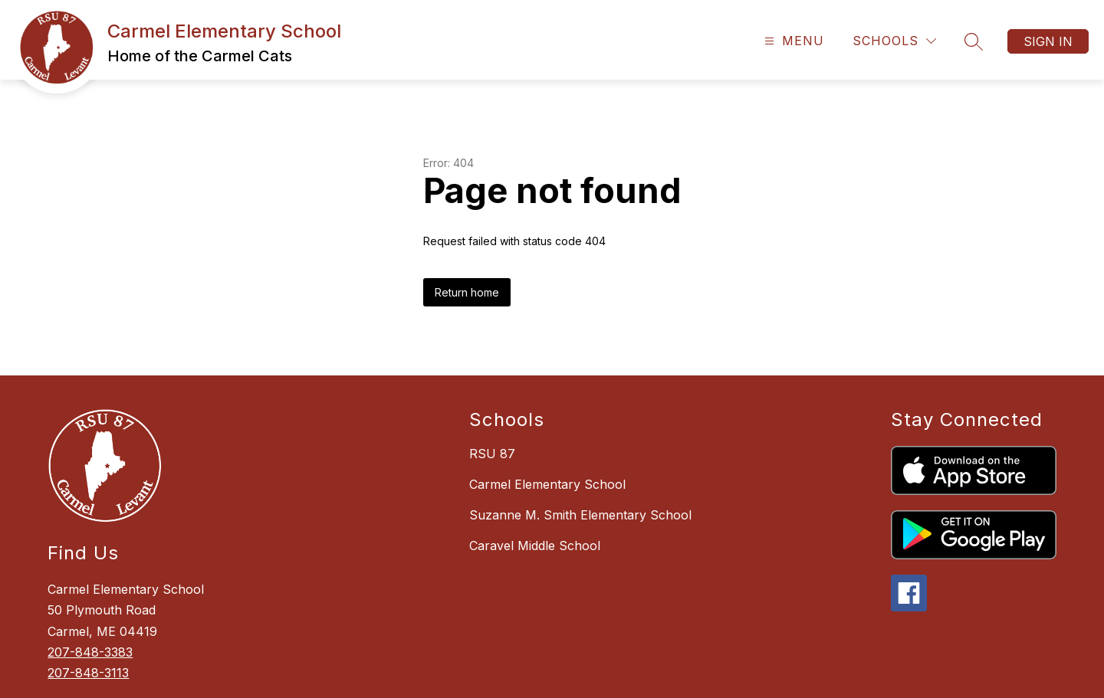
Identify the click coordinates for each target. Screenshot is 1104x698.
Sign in (1048, 41)
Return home (467, 292)
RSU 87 (492, 453)
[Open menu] (792, 41)
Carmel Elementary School (547, 484)
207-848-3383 (90, 652)
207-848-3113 (88, 672)
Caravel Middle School (534, 545)
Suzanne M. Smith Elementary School (580, 515)
